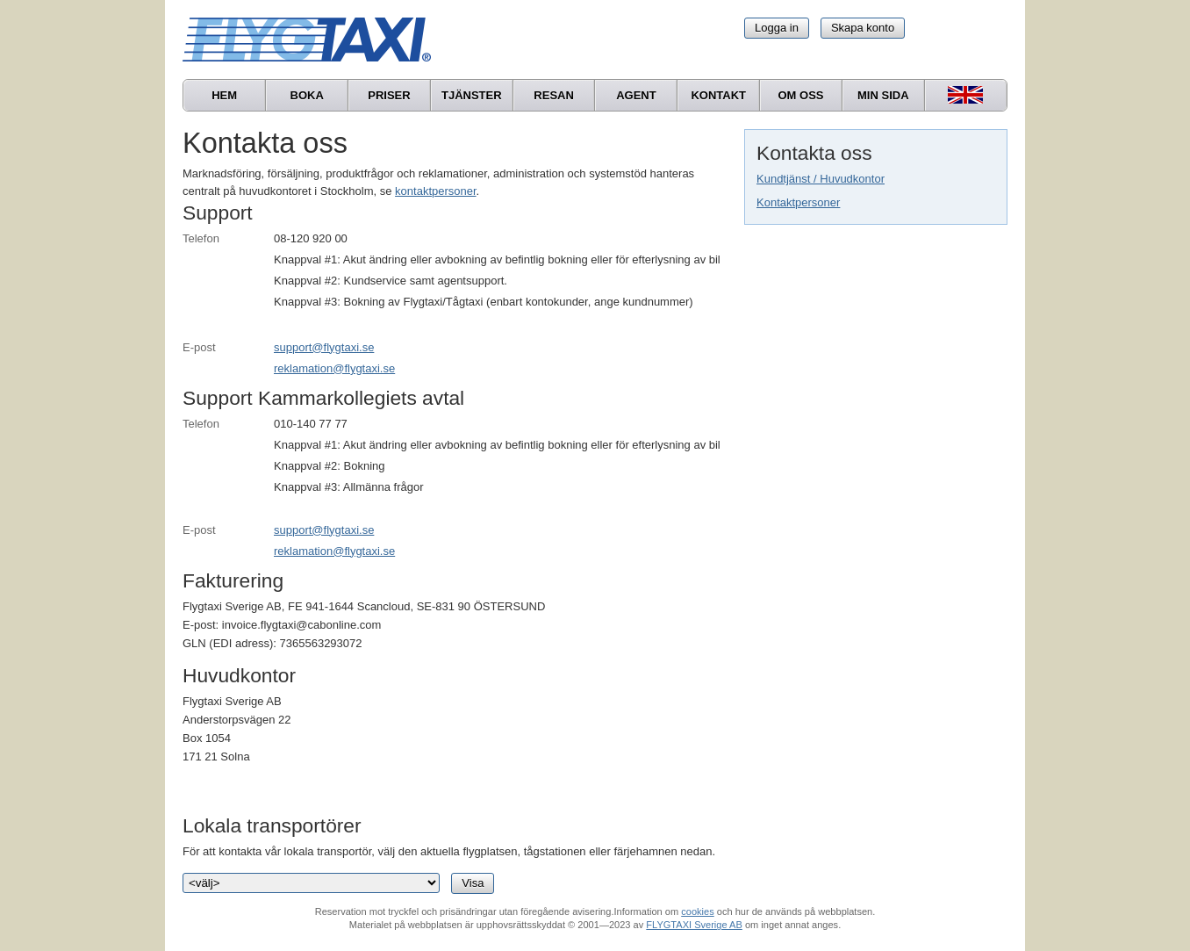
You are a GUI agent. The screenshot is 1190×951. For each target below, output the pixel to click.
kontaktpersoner (436, 191)
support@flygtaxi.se (324, 347)
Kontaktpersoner (798, 202)
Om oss (800, 95)
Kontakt (718, 95)
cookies (697, 911)
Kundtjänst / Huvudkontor (820, 178)
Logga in (777, 27)
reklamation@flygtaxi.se (334, 368)
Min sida (883, 95)
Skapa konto (862, 27)
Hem (224, 95)
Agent (636, 95)
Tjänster (471, 95)
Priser (389, 95)
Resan (554, 95)
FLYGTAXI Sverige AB (694, 924)
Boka (307, 95)
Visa (473, 883)
